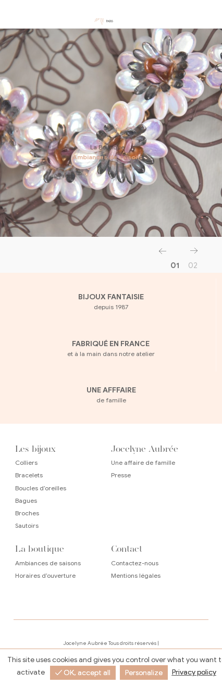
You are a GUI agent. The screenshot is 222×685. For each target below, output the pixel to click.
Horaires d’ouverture (45, 575)
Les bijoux (35, 448)
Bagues (26, 500)
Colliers (26, 462)
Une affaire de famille (143, 462)
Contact (127, 548)
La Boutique (105, 147)
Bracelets (29, 475)
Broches (27, 513)
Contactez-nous (134, 563)
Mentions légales (136, 575)
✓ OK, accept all (82, 672)
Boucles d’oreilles (40, 488)
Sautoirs (27, 525)
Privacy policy (194, 672)
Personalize (144, 672)
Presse (121, 475)
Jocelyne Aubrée (144, 448)
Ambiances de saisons (105, 157)
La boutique (39, 548)
